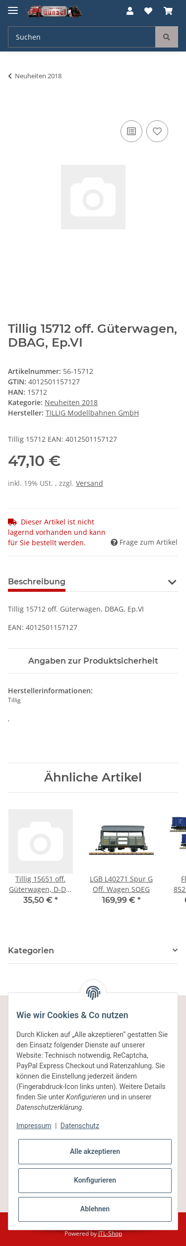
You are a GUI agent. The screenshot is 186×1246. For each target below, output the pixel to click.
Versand (89, 483)
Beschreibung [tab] (36, 581)
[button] (130, 11)
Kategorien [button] (31, 950)
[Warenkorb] (168, 11)
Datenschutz (80, 1126)
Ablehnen (95, 1209)
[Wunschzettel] (148, 11)
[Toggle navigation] (13, 6)
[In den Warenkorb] (16, 107)
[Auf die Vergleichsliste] (131, 131)
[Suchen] (82, 37)
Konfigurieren (95, 1180)
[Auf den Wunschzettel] (157, 131)
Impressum (33, 1126)
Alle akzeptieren (95, 1151)
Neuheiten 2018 (71, 402)
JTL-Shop (110, 1233)
